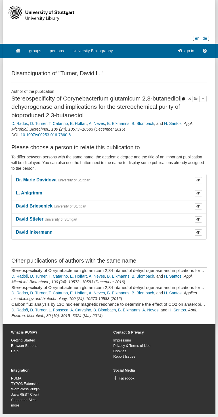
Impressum (122, 340)
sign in (186, 51)
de (205, 38)
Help (14, 351)
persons (57, 51)
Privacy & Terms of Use (131, 346)
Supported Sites (24, 400)
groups (35, 51)
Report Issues (124, 357)
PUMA (16, 378)
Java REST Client (25, 395)
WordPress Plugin (25, 389)
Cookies (119, 351)
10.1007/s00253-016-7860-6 (46, 135)
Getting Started (23, 340)
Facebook (126, 378)
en (197, 38)
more (15, 405)
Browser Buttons (24, 346)
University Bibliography (92, 51)
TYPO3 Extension (25, 384)
